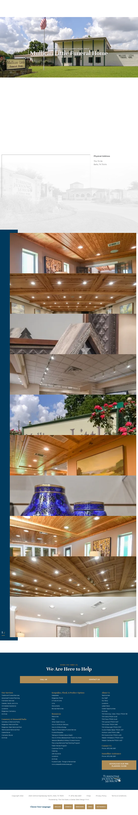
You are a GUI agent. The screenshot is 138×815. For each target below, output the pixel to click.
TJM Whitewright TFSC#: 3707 (111, 727)
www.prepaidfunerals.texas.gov (62, 764)
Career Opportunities (108, 708)
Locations (73, 3)
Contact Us (94, 679)
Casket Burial (6, 732)
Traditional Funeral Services (10, 695)
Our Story (105, 700)
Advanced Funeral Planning (11, 698)
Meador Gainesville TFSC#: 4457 (112, 740)
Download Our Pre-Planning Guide (119, 765)
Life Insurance (56, 753)
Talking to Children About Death (62, 735)
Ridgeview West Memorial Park (12, 727)
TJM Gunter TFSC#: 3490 (110, 724)
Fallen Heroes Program (59, 745)
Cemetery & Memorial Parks (11, 722)
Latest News (106, 706)
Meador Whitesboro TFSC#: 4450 (112, 737)
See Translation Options (101, 3)
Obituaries (85, 3)
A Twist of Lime (57, 700)
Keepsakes (55, 695)
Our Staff (104, 698)
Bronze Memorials (58, 708)
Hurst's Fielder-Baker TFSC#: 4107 (112, 730)
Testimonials (106, 695)
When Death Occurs (58, 722)
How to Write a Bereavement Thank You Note (66, 737)
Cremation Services (8, 700)
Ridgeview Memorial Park (10, 724)
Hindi (90, 806)
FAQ (53, 719)
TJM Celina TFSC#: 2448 (109, 716)
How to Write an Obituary (60, 724)
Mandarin (80, 806)
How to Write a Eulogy (59, 727)
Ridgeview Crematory (9, 711)
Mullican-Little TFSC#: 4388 (110, 732)
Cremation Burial (7, 735)
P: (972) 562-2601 (75, 796)
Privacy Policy (101, 796)
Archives (4, 714)
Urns (53, 703)
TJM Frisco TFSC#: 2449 (109, 719)
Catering (54, 751)
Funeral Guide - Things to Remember (64, 761)
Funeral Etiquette (57, 732)
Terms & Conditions (119, 796)
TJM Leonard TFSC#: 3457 (110, 722)
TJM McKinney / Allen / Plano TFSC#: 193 (114, 714)
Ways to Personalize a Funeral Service (64, 729)
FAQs (89, 796)
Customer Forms (57, 748)
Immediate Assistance (9, 706)
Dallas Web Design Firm (80, 799)
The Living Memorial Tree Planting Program (66, 743)
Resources (55, 716)
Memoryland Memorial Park (11, 729)
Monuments (56, 706)
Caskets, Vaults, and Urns (10, 703)
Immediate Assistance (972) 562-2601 (124, 3)
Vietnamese (101, 806)
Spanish (68, 806)
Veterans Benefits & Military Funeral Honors (66, 740)
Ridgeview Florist (57, 698)
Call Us (43, 679)
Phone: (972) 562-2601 (109, 748)
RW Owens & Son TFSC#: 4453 (111, 735)
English (58, 806)
